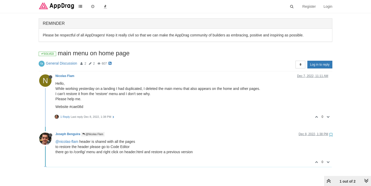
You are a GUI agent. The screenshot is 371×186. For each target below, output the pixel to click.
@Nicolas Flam (92, 134)
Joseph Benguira (67, 134)
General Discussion (61, 63)
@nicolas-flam (66, 142)
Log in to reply (320, 64)
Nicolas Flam (64, 76)
